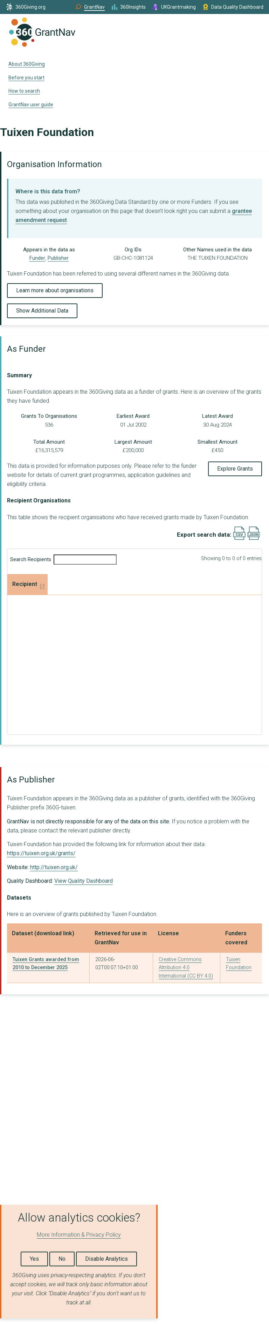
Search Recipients (63, 559)
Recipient (24, 584)
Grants (61, 584)
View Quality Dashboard (83, 881)
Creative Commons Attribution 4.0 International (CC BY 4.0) (186, 968)
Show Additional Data (42, 310)
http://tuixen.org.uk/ (54, 867)
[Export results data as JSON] (254, 538)
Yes (34, 1258)
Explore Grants (235, 468)
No (61, 1258)
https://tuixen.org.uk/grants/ (41, 853)
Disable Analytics (106, 1258)
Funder (37, 258)
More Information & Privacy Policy (79, 1234)
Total (173, 584)
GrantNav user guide (30, 104)
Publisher (58, 258)
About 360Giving (26, 64)
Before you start (26, 77)
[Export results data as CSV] (239, 538)
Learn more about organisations (55, 290)
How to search (24, 91)
